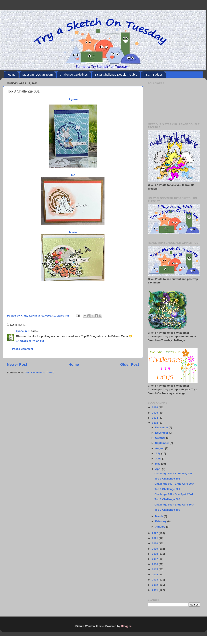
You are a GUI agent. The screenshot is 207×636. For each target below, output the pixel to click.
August (160, 448)
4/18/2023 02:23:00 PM (30, 341)
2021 (155, 538)
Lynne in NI (23, 331)
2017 (155, 558)
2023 (155, 422)
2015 (155, 569)
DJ (73, 174)
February (161, 521)
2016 (155, 564)
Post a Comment (22, 348)
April (158, 469)
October (160, 437)
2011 (155, 590)
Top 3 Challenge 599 (167, 509)
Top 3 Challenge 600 (167, 499)
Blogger (126, 626)
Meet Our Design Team (37, 74)
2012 (155, 584)
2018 (155, 553)
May (158, 463)
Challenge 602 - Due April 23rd (174, 494)
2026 (155, 407)
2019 (155, 548)
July (158, 453)
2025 (155, 412)
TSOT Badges (153, 74)
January (160, 526)
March (159, 516)
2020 (155, 543)
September (162, 443)
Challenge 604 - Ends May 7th (173, 473)
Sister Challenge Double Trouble (116, 74)
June (158, 458)
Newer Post (17, 364)
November (162, 432)
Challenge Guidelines (74, 74)
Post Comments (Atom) (39, 372)
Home (12, 74)
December (162, 427)
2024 (155, 417)
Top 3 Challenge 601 (167, 489)
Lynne (73, 99)
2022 (155, 533)
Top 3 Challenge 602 (167, 478)
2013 (155, 579)
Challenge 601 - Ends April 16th (174, 504)
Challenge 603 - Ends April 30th (174, 483)
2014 (155, 574)
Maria (73, 232)
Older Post (129, 364)
